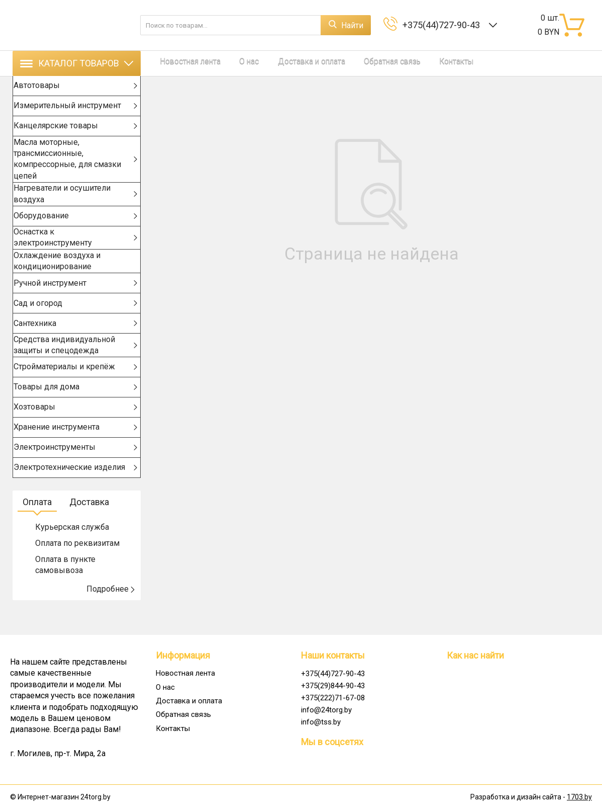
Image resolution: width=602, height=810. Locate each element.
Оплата (37, 524)
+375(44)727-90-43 (443, 25)
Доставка (89, 524)
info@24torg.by (326, 709)
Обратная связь (330, 63)
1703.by (579, 797)
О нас (223, 63)
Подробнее (111, 611)
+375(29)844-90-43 (333, 685)
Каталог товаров (76, 63)
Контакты (377, 63)
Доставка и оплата (268, 63)
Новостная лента (180, 63)
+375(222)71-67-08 (333, 697)
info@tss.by (321, 721)
